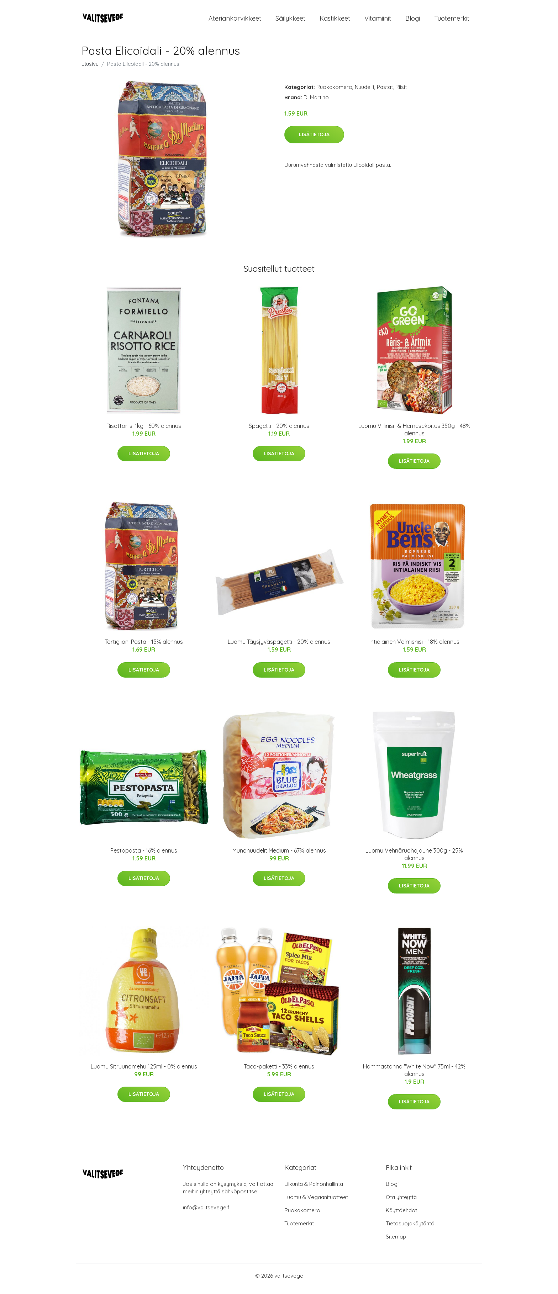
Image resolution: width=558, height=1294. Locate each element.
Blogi (412, 21)
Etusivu (90, 70)
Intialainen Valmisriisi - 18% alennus (414, 647)
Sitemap (396, 1242)
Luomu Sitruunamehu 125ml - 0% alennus (144, 1072)
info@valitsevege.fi (207, 1213)
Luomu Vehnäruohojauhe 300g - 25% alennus (414, 860)
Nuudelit (364, 93)
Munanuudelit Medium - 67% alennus (279, 856)
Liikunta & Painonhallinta (313, 1190)
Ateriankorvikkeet (235, 21)
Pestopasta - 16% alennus (143, 856)
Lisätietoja (314, 140)
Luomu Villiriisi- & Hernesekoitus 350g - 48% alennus (414, 435)
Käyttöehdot (401, 1216)
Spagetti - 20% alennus (279, 431)
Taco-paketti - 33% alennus (279, 1072)
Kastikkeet (335, 21)
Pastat (385, 93)
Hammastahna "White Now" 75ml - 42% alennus (414, 1076)
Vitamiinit (377, 21)
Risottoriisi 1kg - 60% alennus (143, 431)
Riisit (401, 93)
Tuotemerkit (451, 21)
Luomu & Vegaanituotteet (316, 1203)
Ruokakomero (334, 93)
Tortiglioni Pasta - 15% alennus (144, 647)
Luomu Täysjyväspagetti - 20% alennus (279, 647)
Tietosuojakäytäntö (410, 1229)
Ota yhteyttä (401, 1203)
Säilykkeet (290, 21)
